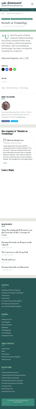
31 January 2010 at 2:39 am (12, 143)
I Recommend (5, 295)
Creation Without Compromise (10, 378)
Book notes (5, 19)
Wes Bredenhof (20, 26)
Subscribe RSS (18, 402)
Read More (22, 117)
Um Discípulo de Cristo (8, 391)
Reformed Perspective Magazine (11, 357)
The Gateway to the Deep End (10, 304)
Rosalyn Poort (21, 404)
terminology (23, 88)
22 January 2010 (7, 26)
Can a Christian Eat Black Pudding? (11, 306)
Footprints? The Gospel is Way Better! (12, 293)
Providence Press (7, 386)
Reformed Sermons (7, 389)
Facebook (5, 121)
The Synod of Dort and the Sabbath (12, 301)
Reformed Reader (7, 325)
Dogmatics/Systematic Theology (22, 19)
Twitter (14, 121)
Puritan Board (5, 354)
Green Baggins (6, 322)
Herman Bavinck (12, 88)
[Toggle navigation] (32, 4)
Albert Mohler (6, 349)
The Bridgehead (6, 330)
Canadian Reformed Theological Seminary (14, 375)
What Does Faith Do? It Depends (11, 290)
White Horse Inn (6, 359)
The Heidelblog (6, 333)
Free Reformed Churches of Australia (12, 383)
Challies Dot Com (7, 319)
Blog (3, 13)
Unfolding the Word (7, 336)
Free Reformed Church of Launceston (12, 381)
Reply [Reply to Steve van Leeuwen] (5, 163)
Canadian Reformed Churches (10, 372)
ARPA (3, 351)
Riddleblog (5, 327)
